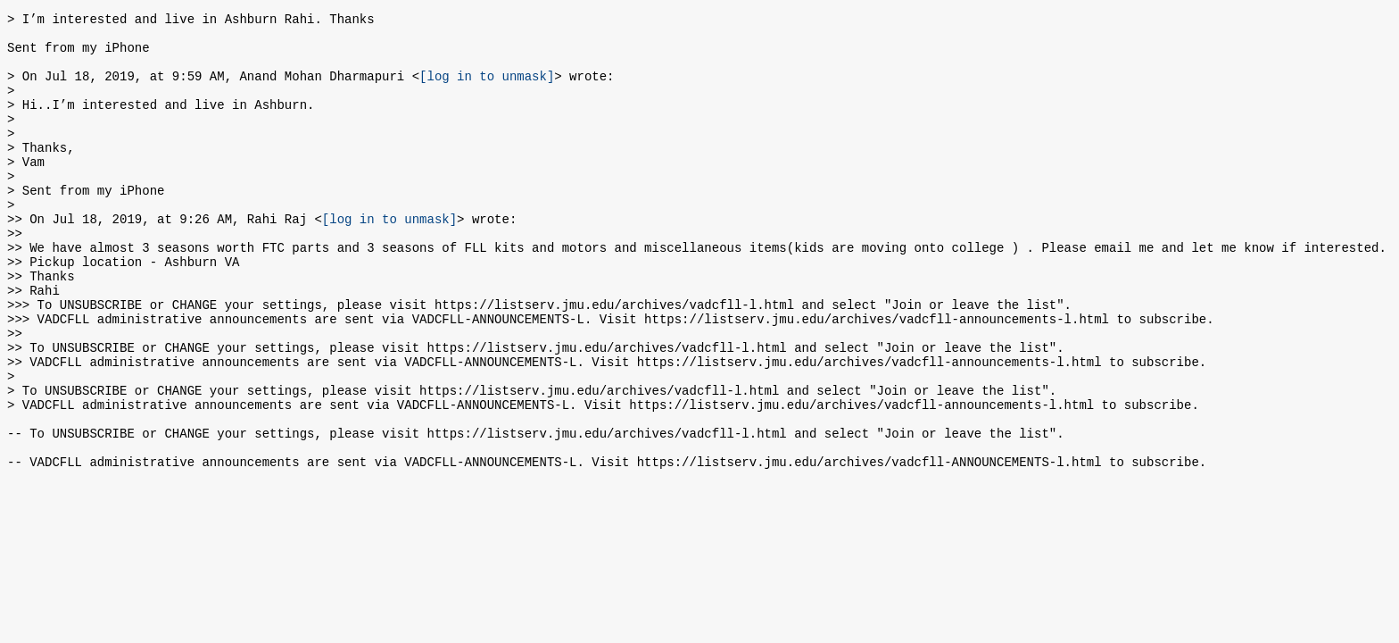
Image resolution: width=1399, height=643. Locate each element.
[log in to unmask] (486, 88)
